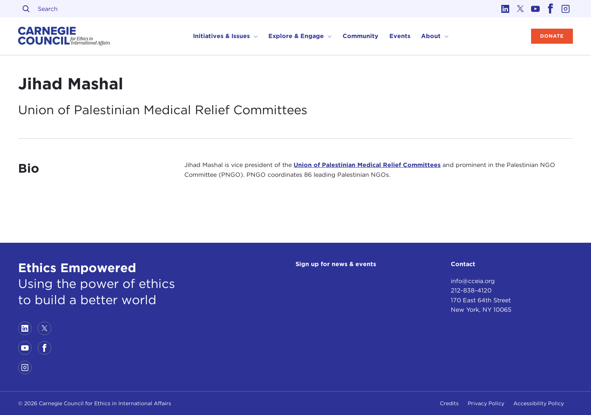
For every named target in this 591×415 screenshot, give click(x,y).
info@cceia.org (473, 281)
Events (399, 36)
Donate (552, 36)
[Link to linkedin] (505, 8)
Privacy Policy (486, 403)
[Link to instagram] (565, 8)
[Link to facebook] (550, 8)
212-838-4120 (471, 290)
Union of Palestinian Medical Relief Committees (367, 164)
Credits (449, 403)
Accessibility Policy (538, 403)
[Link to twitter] (520, 8)
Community (360, 36)
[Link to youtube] (535, 8)
